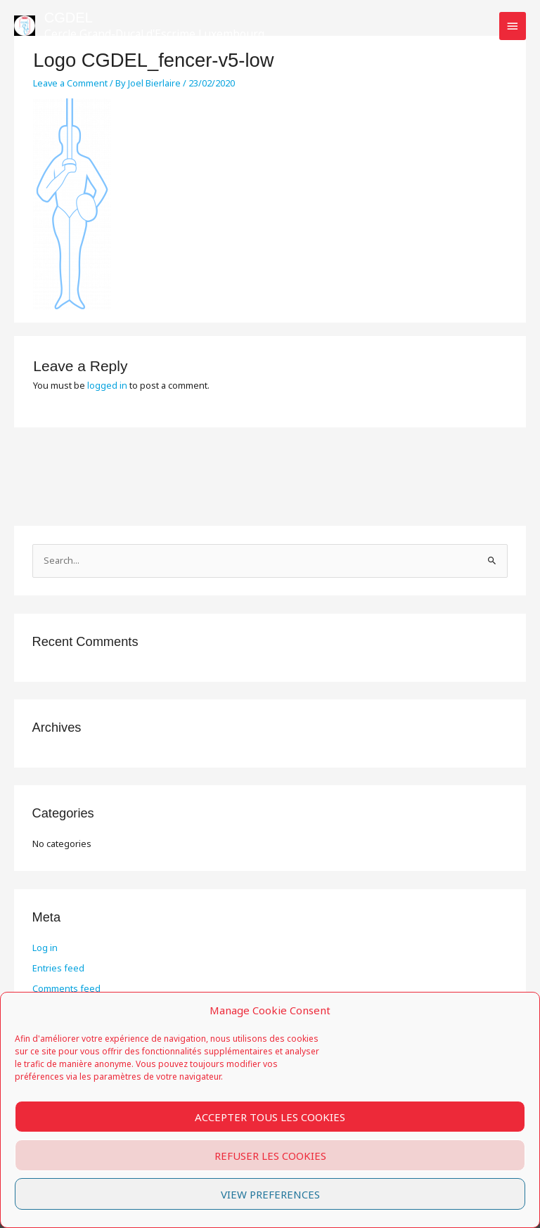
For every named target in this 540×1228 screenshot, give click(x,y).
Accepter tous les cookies (270, 1117)
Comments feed (66, 988)
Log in (45, 947)
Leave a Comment (70, 83)
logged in (107, 385)
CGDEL (68, 17)
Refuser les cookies (270, 1156)
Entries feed (58, 968)
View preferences (270, 1194)
